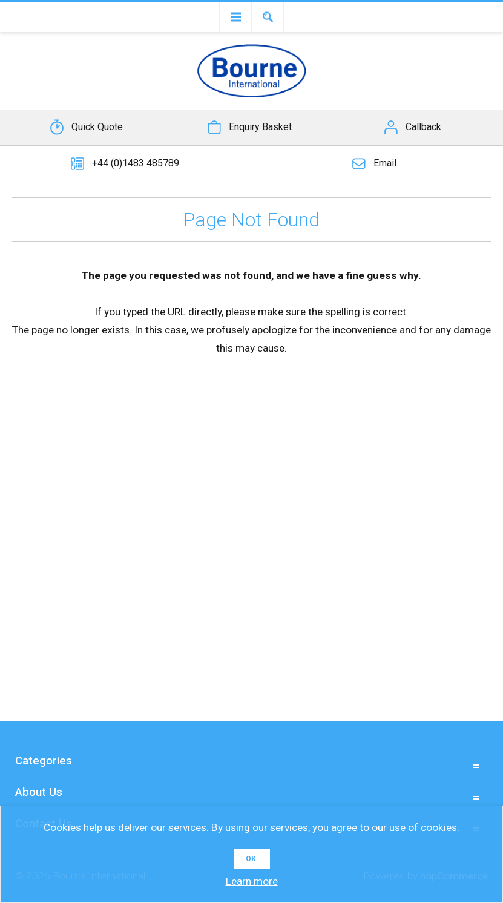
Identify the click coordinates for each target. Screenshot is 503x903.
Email (384, 163)
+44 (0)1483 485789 (135, 163)
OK (251, 859)
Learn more (252, 881)
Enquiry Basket (260, 127)
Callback (423, 127)
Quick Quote (97, 127)
